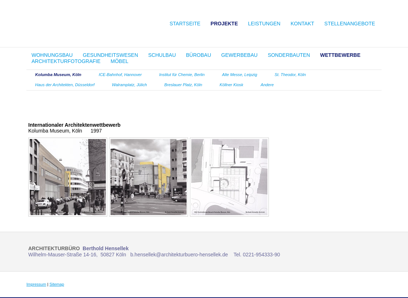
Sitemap (56, 284)
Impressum (36, 284)
